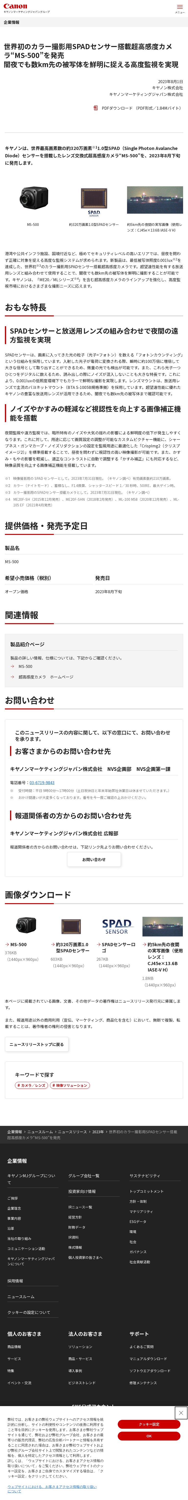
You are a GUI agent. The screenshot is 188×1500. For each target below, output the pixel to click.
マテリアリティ (141, 1211)
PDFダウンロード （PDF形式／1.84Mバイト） (142, 108)
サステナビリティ (145, 1175)
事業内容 (14, 1218)
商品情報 (14, 1346)
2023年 (98, 1131)
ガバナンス (138, 1251)
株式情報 (75, 1247)
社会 (132, 1241)
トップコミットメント (146, 1191)
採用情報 (15, 1281)
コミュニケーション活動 (26, 1248)
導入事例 (75, 1370)
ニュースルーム (40, 1131)
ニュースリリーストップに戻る (37, 1044)
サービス (14, 1358)
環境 (132, 1231)
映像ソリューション (71, 1085)
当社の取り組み (19, 1238)
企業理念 (14, 1208)
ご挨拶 (12, 1198)
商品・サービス (80, 1358)
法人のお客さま (85, 1333)
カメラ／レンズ (33, 1085)
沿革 (10, 1228)
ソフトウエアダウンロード (150, 1370)
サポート (139, 1333)
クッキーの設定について (28, 1312)
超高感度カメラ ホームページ (46, 677)
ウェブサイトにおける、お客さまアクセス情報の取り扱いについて (52, 1489)
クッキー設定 (149, 1424)
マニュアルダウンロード (148, 1358)
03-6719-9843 (42, 782)
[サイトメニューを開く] (180, 8)
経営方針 (75, 1217)
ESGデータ (137, 1221)
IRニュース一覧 (80, 1207)
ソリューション (80, 1346)
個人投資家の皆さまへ (85, 1257)
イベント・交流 (19, 1382)
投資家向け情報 (82, 1191)
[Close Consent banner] (181, 1413)
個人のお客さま (24, 1333)
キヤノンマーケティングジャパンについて (31, 1261)
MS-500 (25, 666)
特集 (10, 1370)
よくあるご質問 (141, 1346)
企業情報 (11, 22)
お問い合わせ (94, 859)
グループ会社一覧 (83, 1175)
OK (149, 1436)
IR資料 (73, 1237)
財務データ (76, 1227)
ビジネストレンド (82, 1382)
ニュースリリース (72, 1131)
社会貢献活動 (139, 1261)
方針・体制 (138, 1201)
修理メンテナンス (143, 1382)
